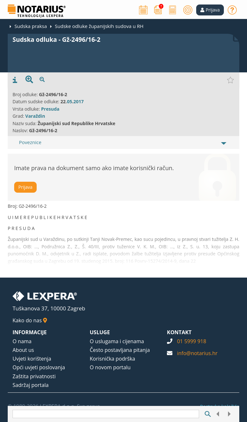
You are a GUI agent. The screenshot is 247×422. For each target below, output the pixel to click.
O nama (22, 341)
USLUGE (100, 332)
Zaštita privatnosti (34, 376)
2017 (78, 101)
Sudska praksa (30, 26)
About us (23, 349)
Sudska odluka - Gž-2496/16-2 (56, 39)
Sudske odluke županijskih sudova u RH (99, 26)
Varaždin (35, 116)
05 (69, 101)
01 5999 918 (191, 341)
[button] (210, 10)
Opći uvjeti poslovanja (39, 367)
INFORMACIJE (30, 332)
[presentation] (15, 80)
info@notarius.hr (197, 353)
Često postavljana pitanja (120, 349)
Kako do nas (30, 320)
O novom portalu (110, 367)
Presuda (50, 109)
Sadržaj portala (31, 385)
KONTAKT (179, 332)
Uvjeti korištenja (32, 358)
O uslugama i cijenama (117, 341)
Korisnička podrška (112, 358)
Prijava (25, 187)
